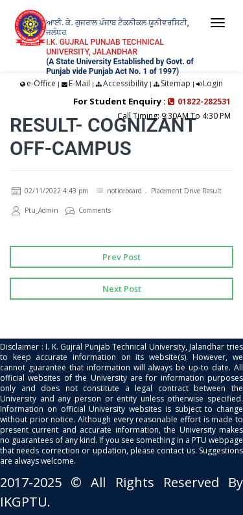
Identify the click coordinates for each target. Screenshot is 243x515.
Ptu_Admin (35, 210)
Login (213, 83)
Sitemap (176, 83)
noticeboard (124, 190)
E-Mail (79, 83)
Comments (88, 210)
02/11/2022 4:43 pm (50, 190)
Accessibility (125, 83)
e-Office (41, 83)
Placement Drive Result (186, 190)
